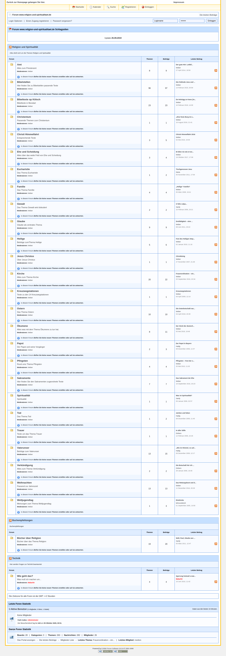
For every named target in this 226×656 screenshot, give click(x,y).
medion (138, 640)
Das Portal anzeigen (26, 640)
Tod (19, 413)
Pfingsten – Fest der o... (185, 361)
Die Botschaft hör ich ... (185, 465)
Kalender (95, 7)
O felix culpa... (181, 204)
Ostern (21, 308)
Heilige (21, 238)
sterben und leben (183, 413)
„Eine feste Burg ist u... (185, 117)
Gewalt (21, 204)
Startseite (78, 7)
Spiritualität (23, 395)
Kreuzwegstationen (28, 291)
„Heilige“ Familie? (183, 187)
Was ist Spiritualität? (184, 395)
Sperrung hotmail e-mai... (186, 576)
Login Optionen (15, 21)
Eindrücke (180, 500)
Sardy (178, 207)
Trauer (20, 430)
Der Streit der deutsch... (185, 326)
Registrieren (128, 7)
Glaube (21, 221)
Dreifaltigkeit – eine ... (184, 221)
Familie (21, 186)
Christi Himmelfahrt (28, 134)
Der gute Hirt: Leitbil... (184, 65)
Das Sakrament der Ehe (185, 378)
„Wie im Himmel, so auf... (185, 448)
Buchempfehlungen (22, 520)
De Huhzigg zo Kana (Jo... (186, 99)
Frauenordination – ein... (185, 274)
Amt (19, 64)
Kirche (20, 273)
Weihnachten (24, 482)
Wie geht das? (25, 576)
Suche (111, 7)
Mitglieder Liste (67, 640)
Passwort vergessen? (62, 21)
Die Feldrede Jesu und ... (185, 82)
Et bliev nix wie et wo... (185, 152)
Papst (20, 343)
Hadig (178, 346)
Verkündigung (25, 465)
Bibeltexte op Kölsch (28, 99)
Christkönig (180, 256)
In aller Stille (181, 430)
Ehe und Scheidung (28, 151)
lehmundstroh (181, 503)
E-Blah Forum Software (110, 648)
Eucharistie (23, 169)
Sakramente (23, 378)
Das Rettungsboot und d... (186, 483)
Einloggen (148, 7)
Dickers (178, 433)
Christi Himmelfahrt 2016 (185, 134)
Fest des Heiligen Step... (185, 239)
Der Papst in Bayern (184, 343)
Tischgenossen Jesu (184, 169)
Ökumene (22, 326)
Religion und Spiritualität (25, 47)
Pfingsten (22, 360)
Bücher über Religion (29, 538)
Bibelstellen (23, 82)
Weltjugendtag (25, 500)
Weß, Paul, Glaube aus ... (185, 538)
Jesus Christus (25, 256)
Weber (30, 71)
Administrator (33, 620)
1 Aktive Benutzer (18, 609)
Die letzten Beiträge (208, 15)
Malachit (31, 583)
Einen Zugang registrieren (37, 21)
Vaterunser (23, 447)
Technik (16, 558)
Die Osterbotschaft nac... (185, 308)
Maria (178, 172)
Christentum (24, 117)
